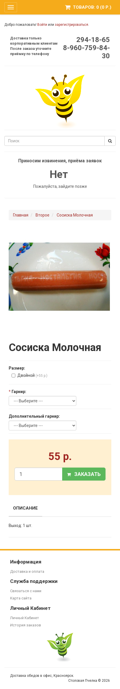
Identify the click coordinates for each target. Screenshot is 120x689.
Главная (20, 215)
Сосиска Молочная (75, 215)
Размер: (17, 368)
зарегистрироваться (71, 25)
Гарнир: (17, 391)
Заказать (84, 474)
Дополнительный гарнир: (34, 416)
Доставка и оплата (27, 571)
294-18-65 (93, 40)
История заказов (25, 625)
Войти (42, 25)
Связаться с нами (25, 591)
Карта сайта (21, 598)
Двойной (29, 375)
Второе (42, 215)
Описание (25, 508)
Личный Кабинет (24, 618)
